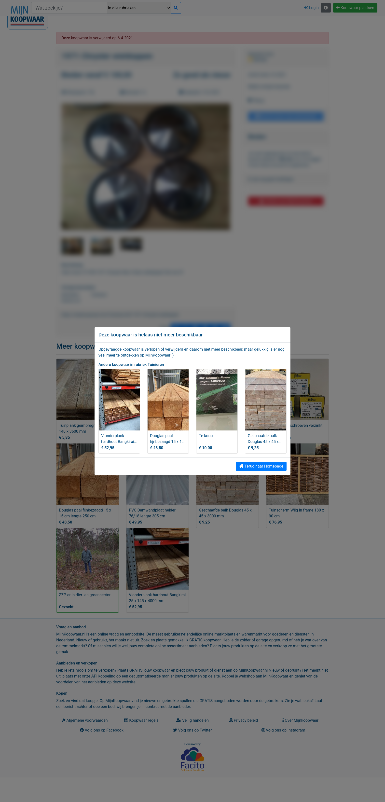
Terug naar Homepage (261, 466)
